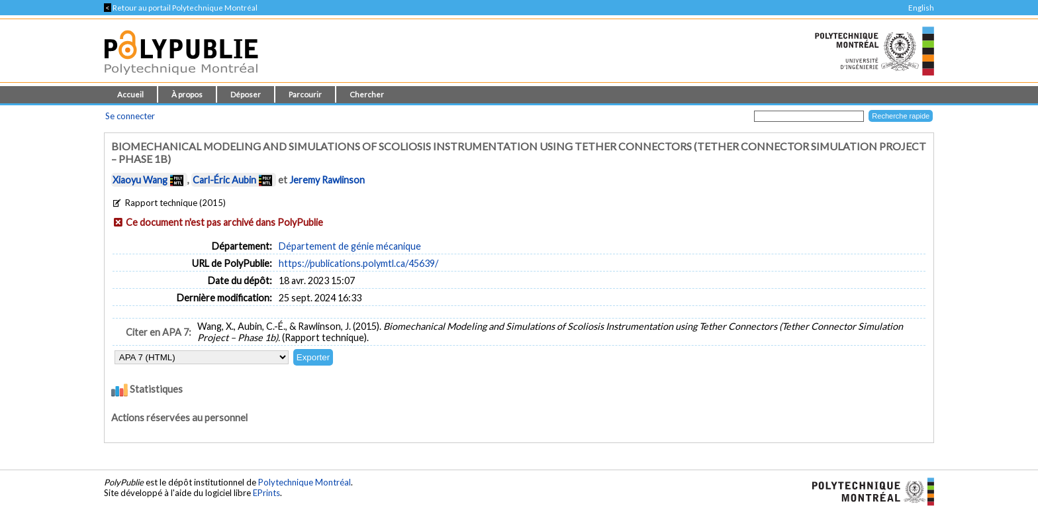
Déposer (245, 94)
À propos (187, 94)
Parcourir (305, 94)
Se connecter (130, 116)
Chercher (367, 94)
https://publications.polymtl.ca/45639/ (358, 263)
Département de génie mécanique (350, 246)
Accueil (130, 94)
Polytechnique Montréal (304, 482)
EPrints (266, 492)
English (921, 7)
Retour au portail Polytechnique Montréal (181, 7)
